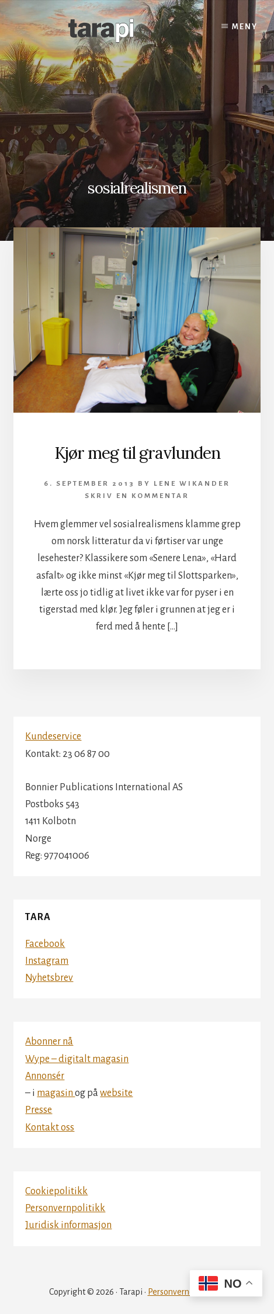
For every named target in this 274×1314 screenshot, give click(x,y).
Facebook (45, 944)
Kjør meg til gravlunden (137, 453)
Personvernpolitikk (65, 1208)
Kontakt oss (49, 1127)
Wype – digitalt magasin (77, 1059)
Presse (38, 1110)
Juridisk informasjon (68, 1225)
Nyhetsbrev (49, 978)
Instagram (46, 961)
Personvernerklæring (187, 1291)
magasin (56, 1093)
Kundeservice (53, 736)
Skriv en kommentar (137, 496)
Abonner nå (49, 1041)
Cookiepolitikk (56, 1191)
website (116, 1093)
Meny (245, 27)
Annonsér (44, 1076)
